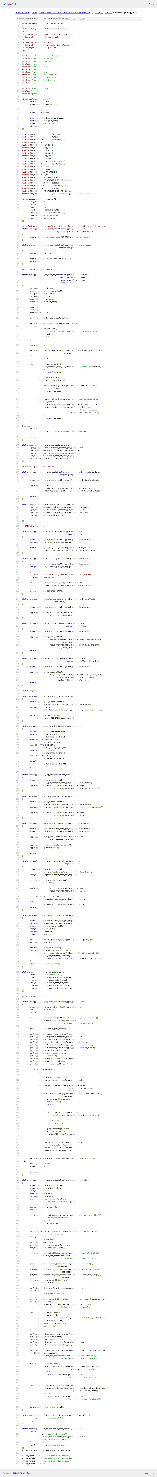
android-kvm (23, 12)
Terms (29, 1473)
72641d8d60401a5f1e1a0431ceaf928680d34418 (64, 12)
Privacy (22, 1473)
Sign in (151, 4)
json (152, 1473)
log (75, 19)
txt (146, 1473)
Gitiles (15, 1473)
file (68, 19)
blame (82, 19)
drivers (99, 12)
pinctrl (108, 12)
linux (34, 12)
